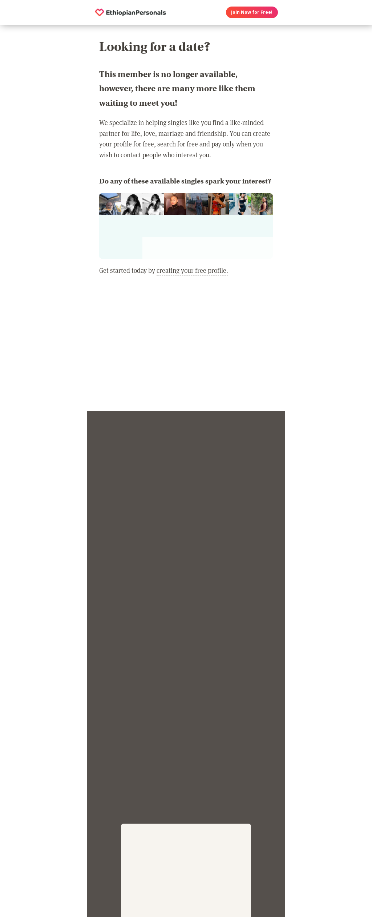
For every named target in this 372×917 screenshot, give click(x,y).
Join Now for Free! (251, 12)
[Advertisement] (186, 348)
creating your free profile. (192, 270)
